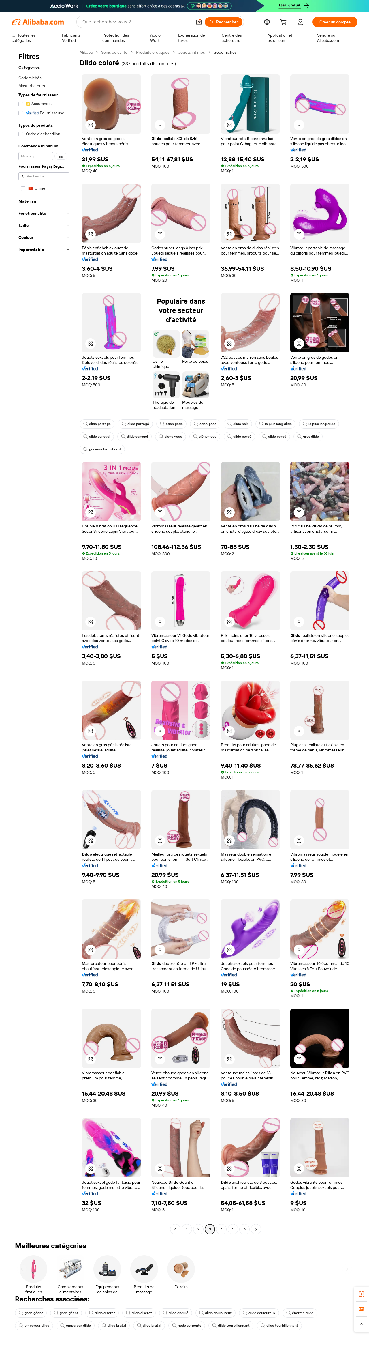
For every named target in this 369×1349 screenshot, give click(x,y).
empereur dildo (34, 1325)
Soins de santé (114, 52)
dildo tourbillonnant (231, 1325)
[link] (361, 1294)
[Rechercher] (223, 22)
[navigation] (44, 641)
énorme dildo (299, 1313)
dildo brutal (114, 1325)
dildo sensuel (96, 436)
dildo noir (237, 424)
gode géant (31, 1313)
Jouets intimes (191, 52)
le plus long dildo (275, 424)
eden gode (171, 424)
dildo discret (102, 1313)
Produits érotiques (153, 52)
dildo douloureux (215, 1313)
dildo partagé (97, 424)
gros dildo (308, 436)
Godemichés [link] (225, 52)
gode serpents (186, 1325)
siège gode (170, 436)
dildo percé (239, 436)
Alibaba (86, 52)
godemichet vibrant (102, 449)
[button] (198, 21)
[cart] (284, 22)
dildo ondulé (175, 1313)
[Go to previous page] (175, 1229)
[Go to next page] (256, 1229)
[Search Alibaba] (136, 22)
